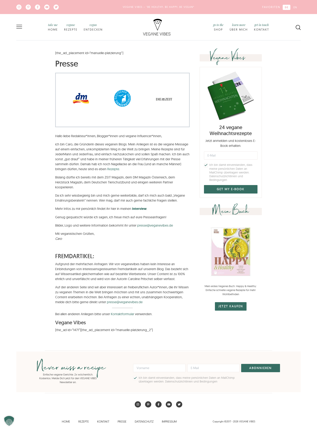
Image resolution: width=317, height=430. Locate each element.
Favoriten (271, 7)
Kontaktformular (122, 314)
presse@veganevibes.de (155, 225)
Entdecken (93, 27)
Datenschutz (144, 421)
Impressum (169, 421)
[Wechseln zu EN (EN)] (295, 7)
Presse (122, 421)
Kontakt (261, 27)
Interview (139, 209)
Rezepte (70, 27)
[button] (9, 421)
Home (53, 27)
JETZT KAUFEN (230, 306)
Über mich (239, 27)
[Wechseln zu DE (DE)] (286, 7)
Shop (218, 27)
